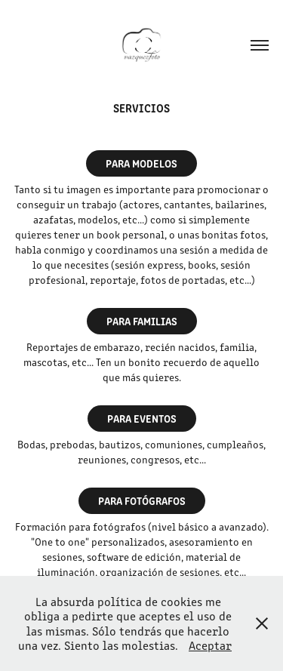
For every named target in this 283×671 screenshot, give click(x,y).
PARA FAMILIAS (141, 320)
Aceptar (210, 645)
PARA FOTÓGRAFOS (142, 500)
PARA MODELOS (141, 163)
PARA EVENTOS (142, 418)
